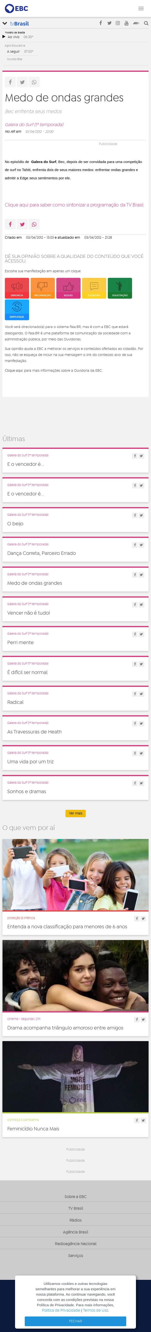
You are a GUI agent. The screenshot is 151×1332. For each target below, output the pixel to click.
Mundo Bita (14, 59)
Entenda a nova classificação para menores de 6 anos (67, 926)
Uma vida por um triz (30, 761)
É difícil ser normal (27, 672)
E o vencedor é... (25, 464)
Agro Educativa (15, 45)
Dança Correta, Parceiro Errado (41, 553)
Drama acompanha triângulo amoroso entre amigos (65, 1028)
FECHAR (75, 1321)
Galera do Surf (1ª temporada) (34, 125)
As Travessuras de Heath (34, 732)
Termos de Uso (95, 1310)
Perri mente (20, 642)
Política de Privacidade (61, 1310)
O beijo (15, 523)
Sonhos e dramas (26, 791)
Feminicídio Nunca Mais (33, 1128)
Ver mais (75, 813)
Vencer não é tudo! (28, 613)
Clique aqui (14, 370)
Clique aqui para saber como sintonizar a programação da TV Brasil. (74, 205)
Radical (15, 702)
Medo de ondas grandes (34, 583)
